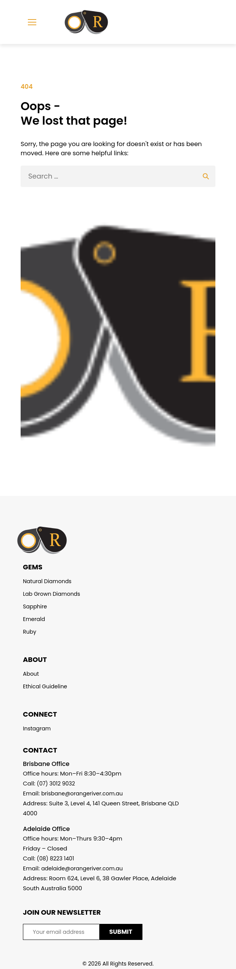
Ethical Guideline (45, 686)
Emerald (34, 619)
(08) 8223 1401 (55, 858)
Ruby (29, 632)
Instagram (37, 728)
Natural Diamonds (47, 581)
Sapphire (35, 606)
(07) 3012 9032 (56, 783)
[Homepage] (80, 22)
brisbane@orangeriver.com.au (82, 793)
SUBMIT (121, 931)
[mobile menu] (32, 22)
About (31, 674)
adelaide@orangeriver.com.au (82, 868)
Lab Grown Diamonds (51, 594)
